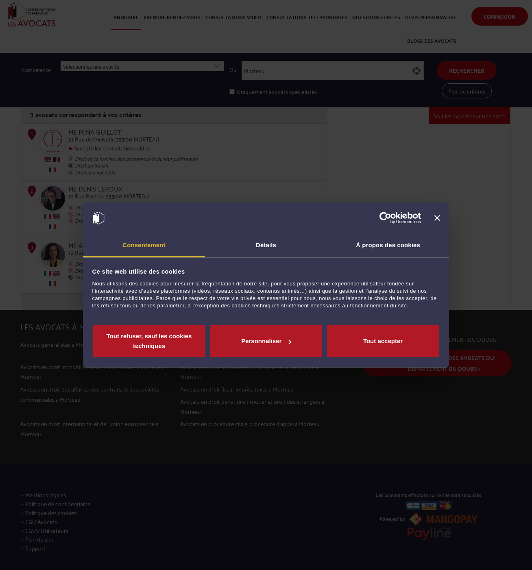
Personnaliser (266, 340)
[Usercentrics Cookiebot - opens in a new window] (385, 218)
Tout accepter (383, 340)
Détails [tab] (266, 244)
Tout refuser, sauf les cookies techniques (149, 341)
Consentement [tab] (143, 244)
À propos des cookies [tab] (388, 244)
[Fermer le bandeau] (437, 218)
